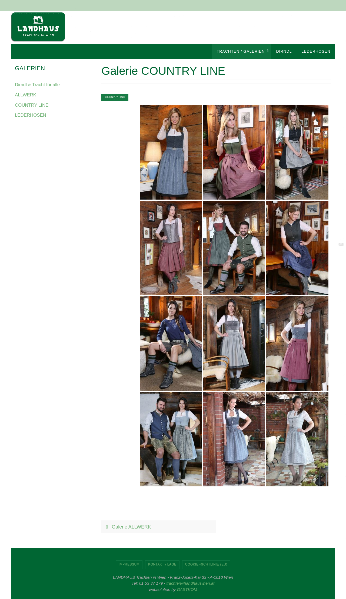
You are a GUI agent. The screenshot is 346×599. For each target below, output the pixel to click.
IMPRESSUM (129, 565)
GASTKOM (187, 589)
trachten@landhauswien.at (190, 583)
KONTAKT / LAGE (162, 565)
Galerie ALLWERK (128, 527)
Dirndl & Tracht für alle (39, 84)
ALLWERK (26, 94)
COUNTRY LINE (33, 104)
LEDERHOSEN (31, 115)
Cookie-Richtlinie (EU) (206, 565)
